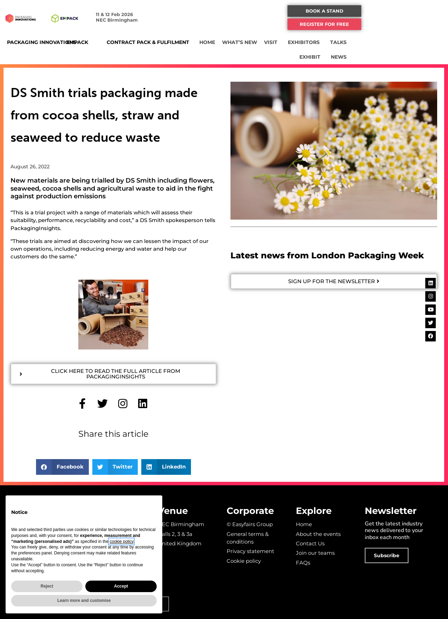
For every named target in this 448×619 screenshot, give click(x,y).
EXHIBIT (414, 42)
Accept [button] (121, 586)
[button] (394, 11)
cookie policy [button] (121, 541)
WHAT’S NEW (284, 42)
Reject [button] (47, 586)
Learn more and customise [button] (84, 600)
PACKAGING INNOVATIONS (41, 42)
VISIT (317, 42)
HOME (252, 42)
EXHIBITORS (350, 42)
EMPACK (94, 42)
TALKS (385, 42)
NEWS (417, 56)
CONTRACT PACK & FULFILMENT (169, 42)
